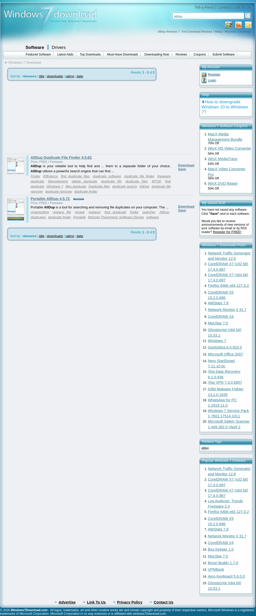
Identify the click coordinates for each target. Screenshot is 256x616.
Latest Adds (65, 54)
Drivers (59, 47)
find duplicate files (75, 176)
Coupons (200, 54)
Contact (223, 7)
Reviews (181, 54)
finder (134, 212)
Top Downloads (90, 54)
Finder (35, 176)
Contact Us (163, 602)
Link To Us (242, 7)
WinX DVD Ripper (223, 183)
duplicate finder (85, 191)
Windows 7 (54, 186)
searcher (149, 212)
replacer (94, 212)
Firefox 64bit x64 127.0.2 (228, 285)
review (80, 212)
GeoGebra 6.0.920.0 (225, 347)
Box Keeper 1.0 (221, 549)
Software (34, 47)
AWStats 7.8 (218, 303)
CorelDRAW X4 (221, 316)
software (152, 217)
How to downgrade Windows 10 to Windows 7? (224, 106)
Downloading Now (156, 54)
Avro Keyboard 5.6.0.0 (226, 576)
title (41, 76)
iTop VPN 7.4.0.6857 (225, 382)
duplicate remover (58, 191)
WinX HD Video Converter (229, 148)
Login (212, 80)
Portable (79, 217)
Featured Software (38, 54)
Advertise (67, 602)
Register (214, 74)
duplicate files (137, 181)
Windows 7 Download (24, 62)
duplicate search (124, 186)
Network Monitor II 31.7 (227, 310)
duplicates (38, 217)
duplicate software (107, 176)
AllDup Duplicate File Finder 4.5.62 (61, 157)
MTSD (156, 181)
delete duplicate (84, 181)
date (79, 76)
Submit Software (223, 54)
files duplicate (75, 186)
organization (40, 212)
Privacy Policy (129, 602)
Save (182, 169)
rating (69, 76)
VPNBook (216, 569)
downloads (55, 76)
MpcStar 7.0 (218, 323)
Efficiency (50, 176)
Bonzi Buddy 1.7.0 (223, 563)
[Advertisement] (48, 117)
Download (186, 165)
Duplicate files (99, 186)
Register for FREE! (227, 232)
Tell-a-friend (204, 7)
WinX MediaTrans (222, 159)
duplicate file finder (139, 176)
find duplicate (115, 212)
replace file (62, 212)
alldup (205, 447)
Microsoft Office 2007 (225, 354)
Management (58, 181)
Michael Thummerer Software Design (116, 217)
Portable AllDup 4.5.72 (50, 199)
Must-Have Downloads (122, 54)
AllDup (144, 186)
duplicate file (111, 181)
